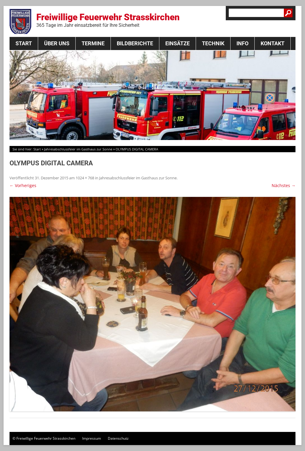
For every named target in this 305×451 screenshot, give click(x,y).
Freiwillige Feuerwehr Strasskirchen (108, 20)
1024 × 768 (85, 178)
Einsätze (177, 43)
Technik (213, 43)
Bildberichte (135, 43)
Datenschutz (118, 438)
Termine (93, 43)
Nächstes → (283, 185)
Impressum (91, 438)
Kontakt (272, 43)
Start (23, 43)
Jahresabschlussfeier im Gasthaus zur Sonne (78, 149)
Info (242, 43)
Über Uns (56, 43)
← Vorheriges (23, 185)
